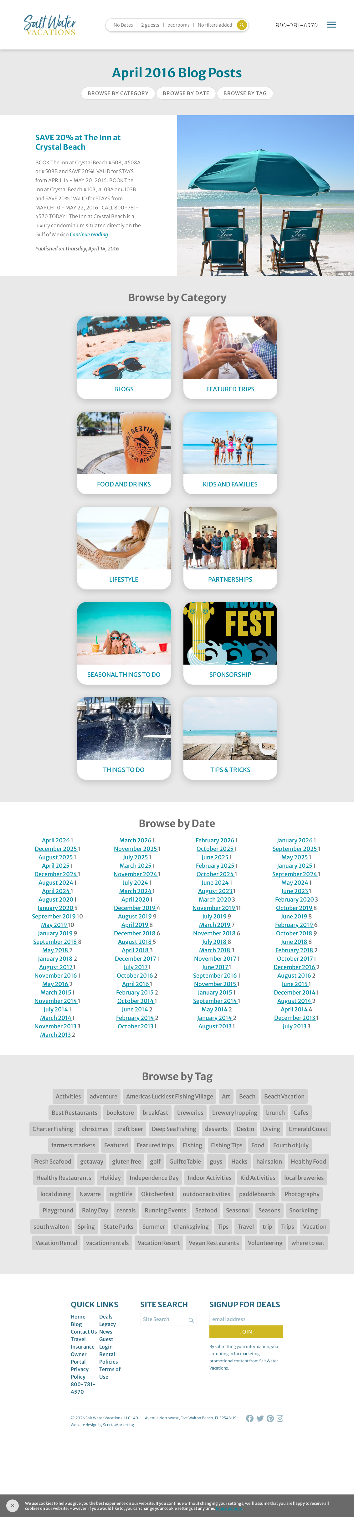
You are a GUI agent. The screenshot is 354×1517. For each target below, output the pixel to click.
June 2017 (215, 967)
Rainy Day (95, 1210)
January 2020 (56, 908)
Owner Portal (79, 1358)
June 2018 (294, 941)
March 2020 (215, 899)
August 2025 (56, 857)
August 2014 (294, 1001)
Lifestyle (123, 579)
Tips (223, 1226)
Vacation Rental (56, 1243)
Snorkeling (303, 1210)
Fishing (192, 1145)
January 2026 (295, 840)
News (105, 1332)
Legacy (107, 1324)
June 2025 (215, 857)
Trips (287, 1226)
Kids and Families (230, 484)
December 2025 (56, 848)
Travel (246, 1226)
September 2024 (295, 874)
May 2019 (54, 924)
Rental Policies (108, 1358)
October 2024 (216, 874)
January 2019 (56, 933)
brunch (275, 1112)
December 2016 (295, 967)
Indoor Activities (209, 1177)
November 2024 (136, 874)
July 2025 (136, 857)
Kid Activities (257, 1177)
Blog (76, 1324)
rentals (126, 1210)
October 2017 (295, 958)
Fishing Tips (227, 1145)
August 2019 (135, 916)
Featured (116, 1145)
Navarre (90, 1194)
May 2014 (215, 1009)
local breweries (304, 1177)
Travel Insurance (83, 1343)
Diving (271, 1129)
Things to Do (124, 770)
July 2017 (136, 967)
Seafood (206, 1210)
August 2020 (56, 899)
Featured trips (155, 1145)
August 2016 (294, 975)
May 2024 (295, 882)
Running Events (166, 1210)
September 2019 (54, 916)
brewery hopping (234, 1112)
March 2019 (215, 924)
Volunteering (265, 1243)
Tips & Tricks (230, 770)
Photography (302, 1194)
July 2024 (136, 882)
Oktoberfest (157, 1194)
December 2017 (136, 958)
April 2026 (56, 840)
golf (155, 1161)
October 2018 (294, 933)
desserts (216, 1129)
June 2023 (295, 891)
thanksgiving (191, 1226)
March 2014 (56, 1017)
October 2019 (294, 908)
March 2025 (136, 865)
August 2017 (56, 967)
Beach (247, 1096)
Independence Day (154, 1177)
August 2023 (215, 891)
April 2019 (135, 924)
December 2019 (135, 908)
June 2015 (295, 984)
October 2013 (136, 1026)
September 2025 (295, 848)
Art (226, 1096)
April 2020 (135, 899)
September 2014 (215, 1001)
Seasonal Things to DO (124, 674)
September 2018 (55, 941)
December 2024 (56, 874)
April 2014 (295, 1009)
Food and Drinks (124, 484)
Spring (86, 1226)
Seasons (269, 1210)
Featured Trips (230, 389)
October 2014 (136, 1001)
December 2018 (135, 933)
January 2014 (215, 1017)
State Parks (119, 1226)
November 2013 (55, 1026)
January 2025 (295, 865)
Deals (106, 1317)
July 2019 (215, 916)
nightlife (121, 1194)
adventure (103, 1096)
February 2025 (215, 865)
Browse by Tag (245, 93)
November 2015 (215, 984)
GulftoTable (185, 1161)
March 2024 (135, 891)
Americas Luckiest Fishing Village (169, 1096)
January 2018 (56, 958)
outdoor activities (206, 1194)
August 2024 (56, 882)
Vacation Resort (159, 1243)
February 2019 (294, 924)
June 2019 (294, 916)
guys (216, 1161)
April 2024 (56, 891)
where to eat (308, 1243)
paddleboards (257, 1194)
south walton (51, 1226)
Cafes (301, 1112)
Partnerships (230, 579)
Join (246, 1332)
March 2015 (56, 992)
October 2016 (135, 975)
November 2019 (214, 908)
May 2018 (55, 950)
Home (78, 1317)
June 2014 (135, 1009)
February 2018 (294, 950)
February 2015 (135, 992)
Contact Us (84, 1332)
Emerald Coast (308, 1129)
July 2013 (295, 1026)
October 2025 (215, 848)
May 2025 (295, 857)
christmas (95, 1129)
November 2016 (56, 975)
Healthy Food (308, 1161)
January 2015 (215, 992)
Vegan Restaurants (214, 1243)
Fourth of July (291, 1145)
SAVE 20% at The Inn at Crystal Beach (78, 142)
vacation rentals (107, 1243)
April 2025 (56, 865)
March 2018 (215, 950)
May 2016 (55, 984)
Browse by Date (186, 93)
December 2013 (295, 1017)
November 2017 (215, 958)
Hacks (239, 1161)
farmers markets (73, 1145)
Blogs (124, 389)
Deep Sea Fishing (174, 1129)
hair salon (269, 1161)
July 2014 (56, 1009)
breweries (190, 1112)
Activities (68, 1096)
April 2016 (136, 984)
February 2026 (215, 840)
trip (267, 1226)
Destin (245, 1129)
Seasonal (238, 1210)
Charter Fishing (53, 1129)
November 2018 (215, 933)
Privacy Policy (80, 1373)
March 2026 (135, 840)
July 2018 (215, 941)
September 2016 (215, 975)
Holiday (110, 1177)
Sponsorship (230, 674)
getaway (91, 1161)
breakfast (155, 1112)
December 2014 (295, 992)
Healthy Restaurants (63, 1177)
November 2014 (56, 1001)
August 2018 (135, 941)
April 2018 (136, 950)
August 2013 (215, 1026)
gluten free (126, 1161)
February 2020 (295, 899)
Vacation (314, 1226)
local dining (55, 1194)
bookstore (120, 1112)
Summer (153, 1226)
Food (257, 1145)
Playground (58, 1210)
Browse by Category (118, 93)
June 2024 (216, 882)
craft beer (130, 1129)
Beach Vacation (284, 1096)
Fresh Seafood (52, 1161)
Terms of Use (110, 1373)
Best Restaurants (75, 1112)
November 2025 (136, 848)
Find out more (229, 1508)
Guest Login (106, 1343)
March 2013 (56, 1034)
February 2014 (135, 1017)
